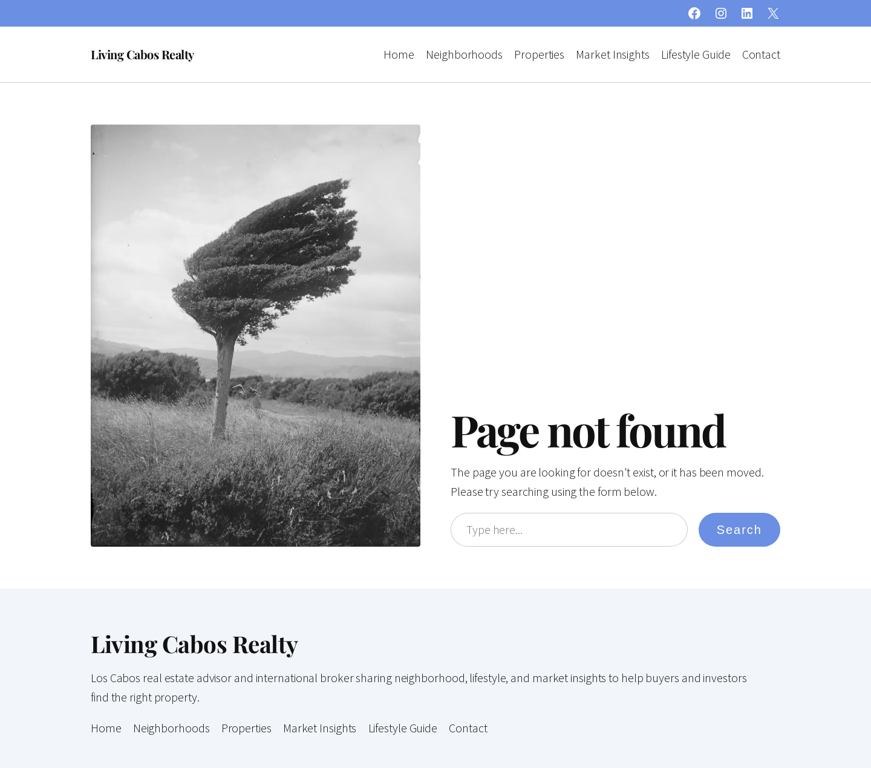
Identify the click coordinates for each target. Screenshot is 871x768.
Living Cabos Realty (142, 54)
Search (739, 529)
